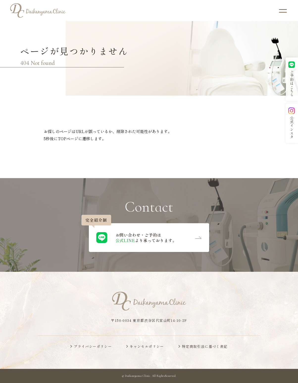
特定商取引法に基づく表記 (205, 346)
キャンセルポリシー (147, 346)
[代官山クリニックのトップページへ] (38, 10)
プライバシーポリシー (93, 346)
